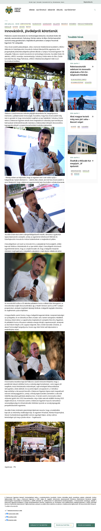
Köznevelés (39, 2)
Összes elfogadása (84, 525)
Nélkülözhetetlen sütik (15, 510)
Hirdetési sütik (12, 520)
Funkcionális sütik (13, 514)
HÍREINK (32, 10)
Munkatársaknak (56, 2)
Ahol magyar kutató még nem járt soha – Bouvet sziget (80, 119)
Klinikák (31, 2)
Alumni (62, 2)
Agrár (34, 2)
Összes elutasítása (62, 525)
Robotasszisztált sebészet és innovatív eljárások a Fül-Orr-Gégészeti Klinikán (80, 70)
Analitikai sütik (12, 517)
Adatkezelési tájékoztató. (71, 504)
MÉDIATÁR (51, 10)
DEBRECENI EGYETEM (17, 9)
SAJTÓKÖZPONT (70, 10)
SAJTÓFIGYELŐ (41, 10)
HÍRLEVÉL (60, 10)
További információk (11, 506)
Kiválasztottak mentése (38, 525)
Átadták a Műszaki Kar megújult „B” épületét (80, 163)
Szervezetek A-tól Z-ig (47, 2)
